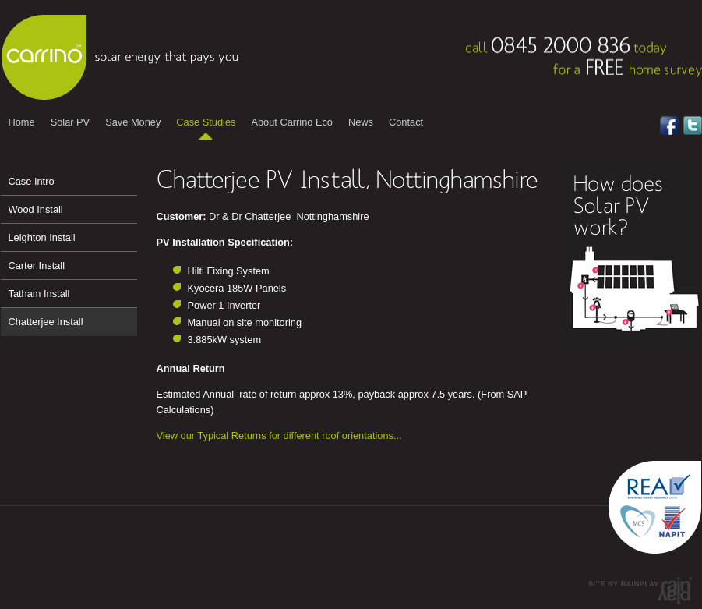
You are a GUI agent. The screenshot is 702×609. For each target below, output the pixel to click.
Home (22, 122)
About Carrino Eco (292, 122)
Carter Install (37, 265)
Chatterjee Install (46, 322)
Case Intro (32, 181)
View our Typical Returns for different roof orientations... (279, 435)
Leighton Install (42, 237)
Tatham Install (39, 293)
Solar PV (70, 122)
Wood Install (36, 209)
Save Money (133, 122)
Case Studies (205, 122)
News (360, 122)
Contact (406, 122)
